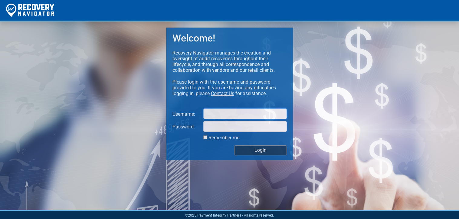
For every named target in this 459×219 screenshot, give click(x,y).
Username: (183, 114)
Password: (183, 127)
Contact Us (222, 93)
